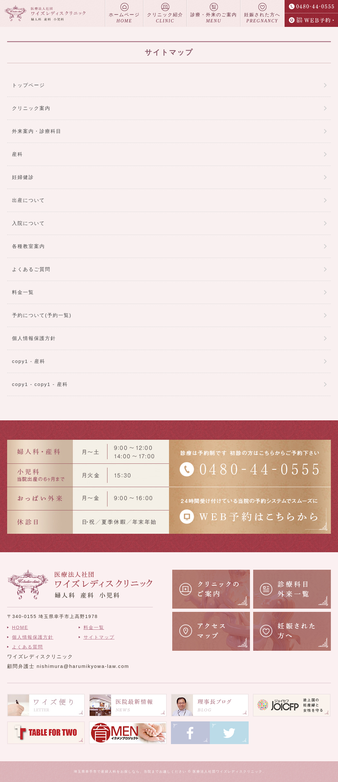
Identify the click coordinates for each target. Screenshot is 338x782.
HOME (20, 627)
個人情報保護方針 (34, 338)
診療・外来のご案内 (213, 13)
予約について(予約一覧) (42, 315)
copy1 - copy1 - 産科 (40, 384)
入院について (28, 223)
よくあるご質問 (31, 269)
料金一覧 (23, 292)
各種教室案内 (28, 246)
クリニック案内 (31, 108)
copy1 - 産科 (28, 361)
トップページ (28, 85)
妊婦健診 (23, 177)
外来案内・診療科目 (37, 131)
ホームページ (124, 13)
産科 (17, 154)
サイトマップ (99, 637)
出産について (28, 200)
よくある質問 (27, 646)
